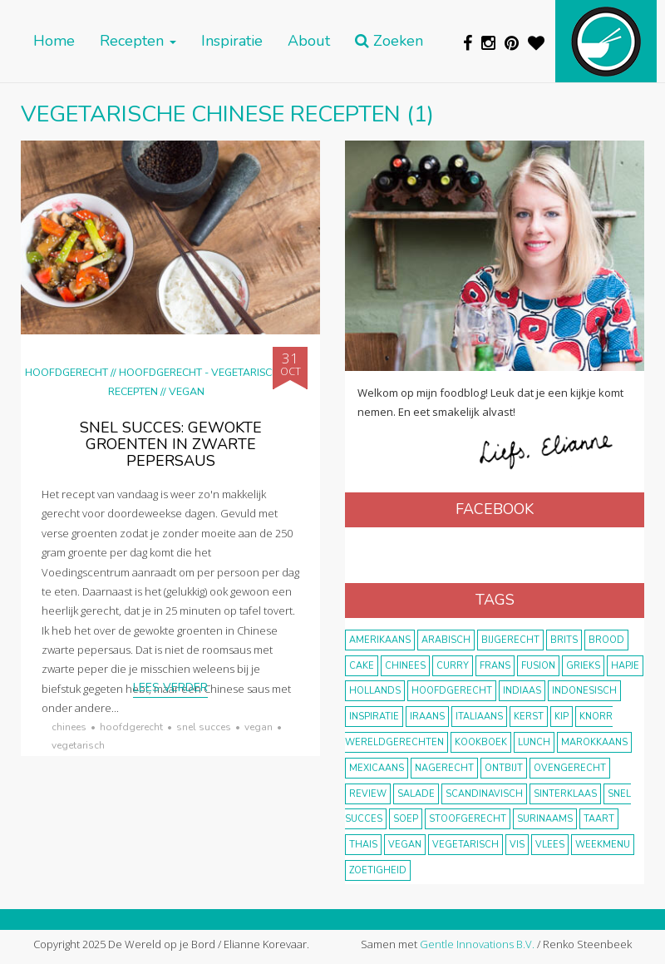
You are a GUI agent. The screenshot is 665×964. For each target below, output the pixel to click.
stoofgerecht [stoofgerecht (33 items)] (467, 819)
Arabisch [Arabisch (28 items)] (445, 640)
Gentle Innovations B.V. (477, 944)
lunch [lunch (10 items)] (534, 742)
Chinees (69, 727)
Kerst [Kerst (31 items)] (529, 716)
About (309, 41)
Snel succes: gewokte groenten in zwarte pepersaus (171, 444)
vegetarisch (78, 745)
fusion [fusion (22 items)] (538, 666)
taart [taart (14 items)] (599, 819)
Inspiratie (232, 41)
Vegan (186, 391)
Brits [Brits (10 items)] (564, 640)
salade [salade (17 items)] (416, 794)
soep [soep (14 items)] (405, 819)
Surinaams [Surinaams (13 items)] (545, 819)
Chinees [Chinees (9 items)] (405, 666)
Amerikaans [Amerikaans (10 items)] (380, 640)
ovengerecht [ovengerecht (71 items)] (570, 768)
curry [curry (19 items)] (452, 666)
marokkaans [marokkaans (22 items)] (594, 742)
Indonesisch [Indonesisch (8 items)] (584, 691)
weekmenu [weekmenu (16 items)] (602, 844)
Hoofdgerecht (66, 372)
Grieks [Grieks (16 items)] (583, 666)
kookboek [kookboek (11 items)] (481, 742)
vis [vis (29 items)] (517, 844)
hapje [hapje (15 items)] (625, 666)
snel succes (203, 727)
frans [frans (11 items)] (495, 666)
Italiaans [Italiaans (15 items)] (479, 716)
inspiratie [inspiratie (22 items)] (374, 716)
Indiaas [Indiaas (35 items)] (522, 691)
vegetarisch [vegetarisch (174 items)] (465, 844)
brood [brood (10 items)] (606, 640)
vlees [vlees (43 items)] (549, 844)
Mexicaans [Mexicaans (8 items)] (376, 768)
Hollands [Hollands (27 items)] (375, 691)
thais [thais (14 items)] (363, 844)
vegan (258, 727)
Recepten (138, 41)
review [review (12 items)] (368, 794)
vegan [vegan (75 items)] (404, 844)
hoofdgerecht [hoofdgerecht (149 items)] (451, 691)
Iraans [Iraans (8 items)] (427, 716)
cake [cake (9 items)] (361, 666)
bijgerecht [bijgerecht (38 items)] (510, 640)
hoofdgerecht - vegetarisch (199, 372)
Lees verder (170, 687)
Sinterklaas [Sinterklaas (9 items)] (565, 794)
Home (54, 41)
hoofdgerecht (131, 727)
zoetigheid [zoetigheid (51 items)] (377, 870)
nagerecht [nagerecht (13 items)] (444, 768)
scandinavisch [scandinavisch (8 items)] (484, 794)
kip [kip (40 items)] (561, 716)
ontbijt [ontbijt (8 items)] (504, 768)
